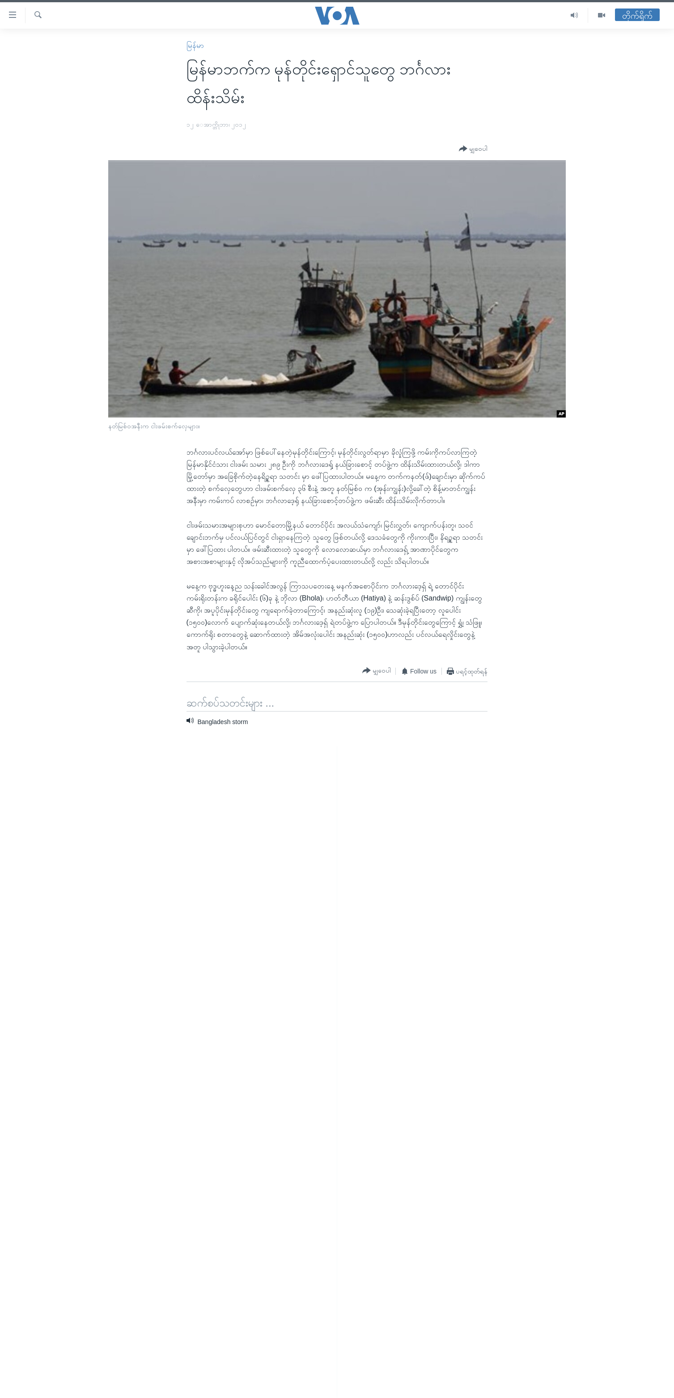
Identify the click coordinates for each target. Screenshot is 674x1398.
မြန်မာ (195, 45)
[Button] (473, 149)
